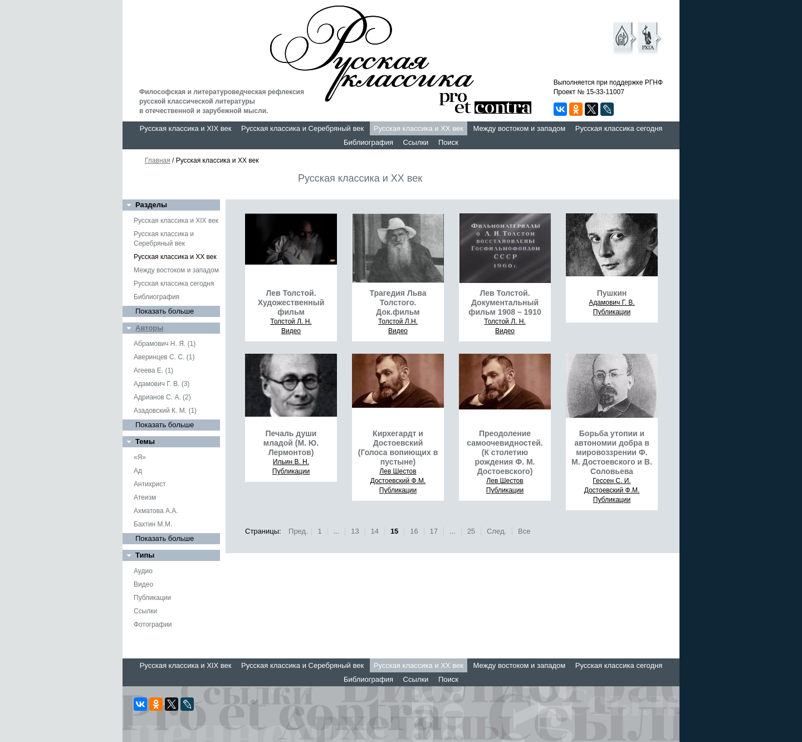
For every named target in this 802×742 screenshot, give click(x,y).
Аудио (143, 571)
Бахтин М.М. (153, 524)
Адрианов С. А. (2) (162, 397)
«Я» (140, 457)
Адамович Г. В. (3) (161, 384)
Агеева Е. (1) (153, 370)
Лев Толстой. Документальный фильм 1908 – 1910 (504, 302)
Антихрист (150, 484)
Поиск (448, 142)
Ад (138, 471)
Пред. (298, 531)
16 (414, 531)
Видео (143, 584)
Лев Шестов (397, 471)
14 (375, 531)
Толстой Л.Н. (398, 321)
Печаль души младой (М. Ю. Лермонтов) (291, 443)
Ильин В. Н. (291, 462)
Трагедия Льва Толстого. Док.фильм (397, 302)
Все (524, 531)
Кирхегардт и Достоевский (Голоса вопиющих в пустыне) (398, 447)
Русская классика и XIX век (186, 128)
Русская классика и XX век (418, 128)
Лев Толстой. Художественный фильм (291, 302)
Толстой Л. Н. (290, 321)
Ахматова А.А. (156, 511)
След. (496, 531)
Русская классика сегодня (619, 128)
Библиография (368, 142)
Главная (157, 160)
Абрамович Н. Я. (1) (164, 344)
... (336, 531)
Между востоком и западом (519, 128)
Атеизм (145, 497)
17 (434, 531)
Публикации (152, 598)
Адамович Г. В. (611, 302)
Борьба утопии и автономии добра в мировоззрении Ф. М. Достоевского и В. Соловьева (611, 452)
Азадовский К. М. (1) (165, 410)
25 (471, 531)
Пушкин (612, 293)
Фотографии (153, 624)
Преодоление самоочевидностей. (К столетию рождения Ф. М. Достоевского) (504, 452)
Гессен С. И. (611, 481)
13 (355, 531)
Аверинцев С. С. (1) (164, 357)
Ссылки (416, 142)
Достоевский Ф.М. (398, 481)
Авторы (149, 328)
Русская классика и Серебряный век (302, 128)
